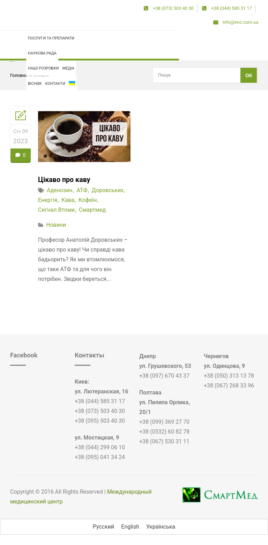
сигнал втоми (56, 209)
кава (67, 200)
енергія (47, 200)
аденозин (60, 190)
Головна (19, 75)
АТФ (81, 190)
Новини (56, 224)
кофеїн (41, 75)
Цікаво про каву (64, 179)
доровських (108, 190)
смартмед (92, 209)
